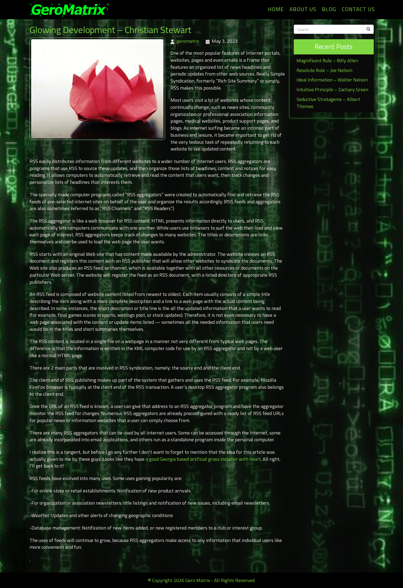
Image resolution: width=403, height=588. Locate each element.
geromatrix (187, 41)
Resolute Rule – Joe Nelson (324, 70)
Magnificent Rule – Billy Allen (327, 60)
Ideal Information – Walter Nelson (332, 79)
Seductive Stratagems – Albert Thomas (328, 103)
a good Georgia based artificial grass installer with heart (203, 459)
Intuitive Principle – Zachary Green (332, 89)
